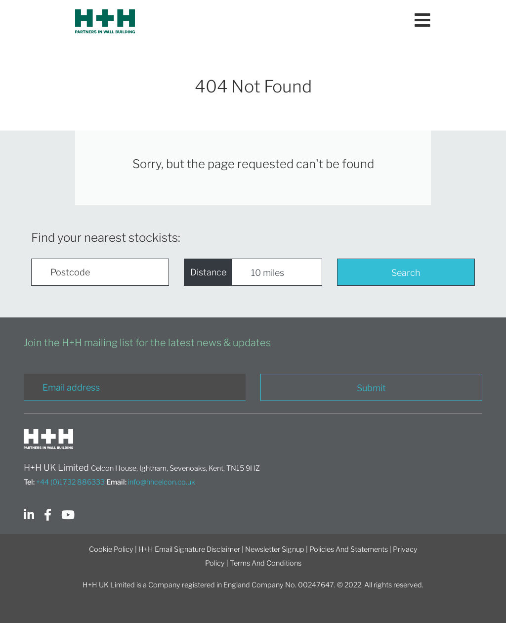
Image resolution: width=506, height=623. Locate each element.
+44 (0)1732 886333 (70, 482)
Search (405, 272)
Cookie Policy (111, 549)
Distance (208, 272)
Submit (371, 388)
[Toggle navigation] (422, 21)
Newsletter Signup (274, 549)
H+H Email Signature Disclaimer (189, 549)
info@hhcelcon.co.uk (161, 482)
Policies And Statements (348, 549)
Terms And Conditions (265, 563)
